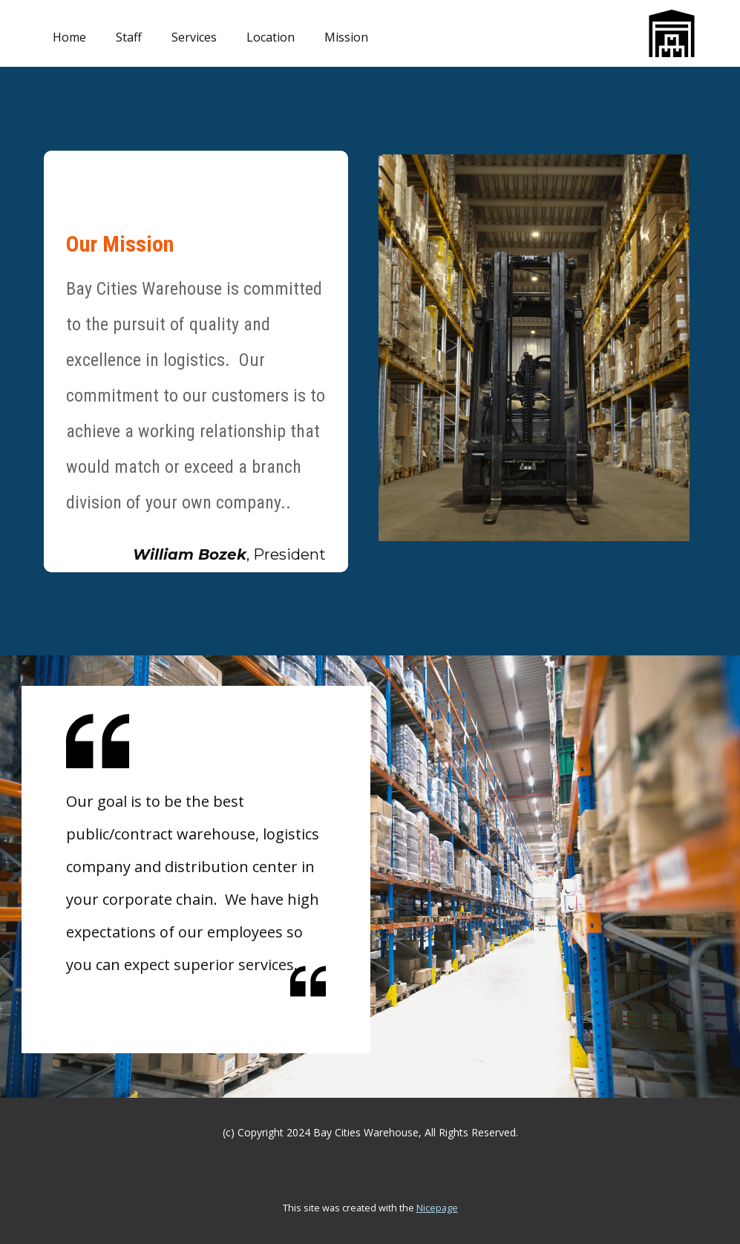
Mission (346, 37)
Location (270, 37)
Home (69, 37)
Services (194, 37)
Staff (129, 37)
